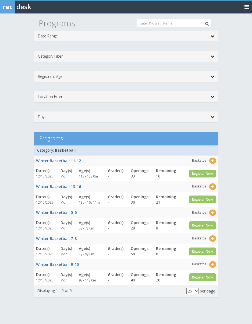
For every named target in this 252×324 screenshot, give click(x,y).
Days (126, 117)
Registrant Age (126, 76)
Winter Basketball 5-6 (56, 212)
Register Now (202, 173)
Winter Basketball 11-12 (58, 160)
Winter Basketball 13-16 (58, 186)
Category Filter (126, 56)
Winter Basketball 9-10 (57, 264)
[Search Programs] (207, 23)
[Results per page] (192, 291)
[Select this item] (212, 161)
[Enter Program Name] (174, 23)
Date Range (126, 36)
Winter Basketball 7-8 (56, 238)
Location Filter (126, 96)
